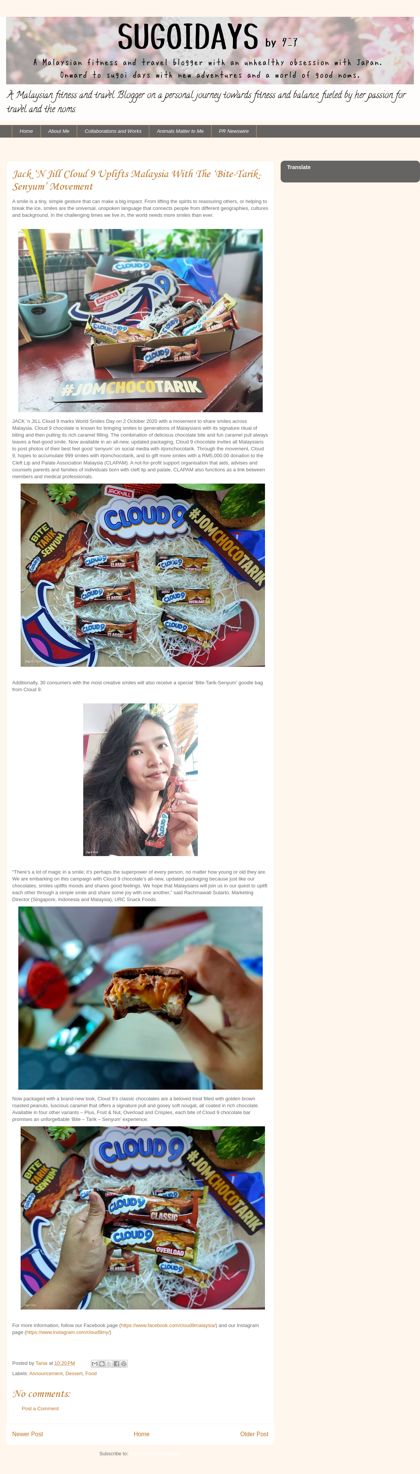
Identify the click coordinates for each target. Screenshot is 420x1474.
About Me (58, 131)
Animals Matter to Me (180, 131)
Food (91, 1373)
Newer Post (27, 1434)
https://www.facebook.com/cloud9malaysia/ (168, 1325)
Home (26, 131)
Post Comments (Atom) (155, 1453)
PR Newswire (234, 131)
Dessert (74, 1373)
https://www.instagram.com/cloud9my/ (68, 1332)
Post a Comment (40, 1408)
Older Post (254, 1434)
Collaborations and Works (113, 131)
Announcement (46, 1373)
